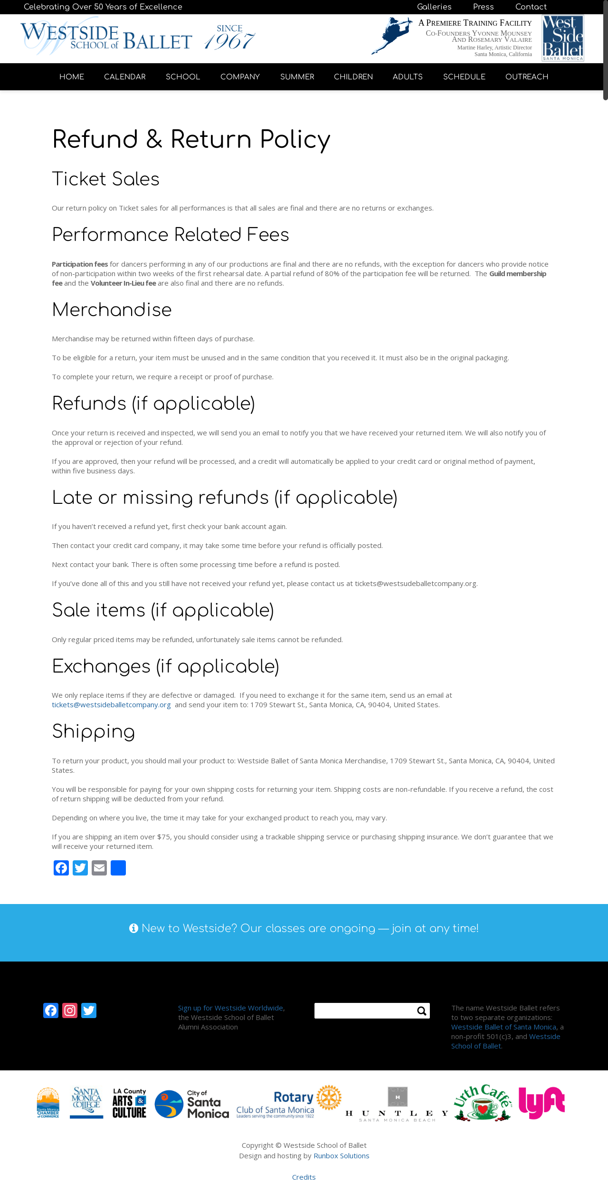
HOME (71, 77)
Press (483, 7)
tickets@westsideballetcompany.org (111, 704)
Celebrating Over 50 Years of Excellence (103, 7)
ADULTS (408, 77)
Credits (304, 1177)
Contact (531, 7)
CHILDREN (353, 77)
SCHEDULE (464, 77)
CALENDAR (124, 77)
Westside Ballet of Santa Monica (503, 1026)
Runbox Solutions (342, 1155)
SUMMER (297, 77)
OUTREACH (527, 77)
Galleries (434, 7)
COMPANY (240, 77)
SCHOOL (183, 77)
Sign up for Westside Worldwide (230, 1007)
